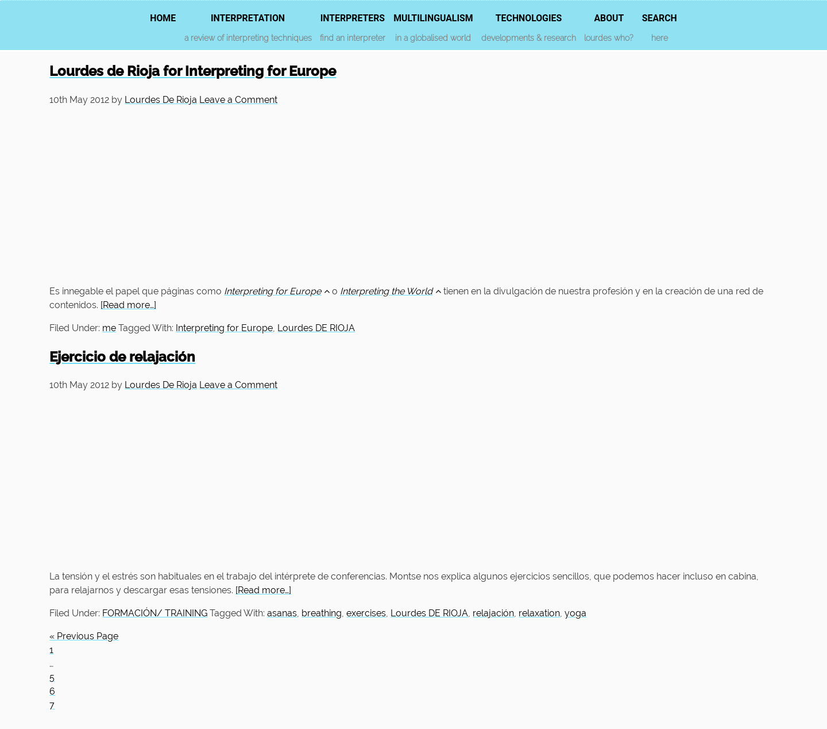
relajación (493, 613)
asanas (282, 613)
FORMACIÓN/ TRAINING (154, 613)
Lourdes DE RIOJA (316, 328)
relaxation (539, 613)
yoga (575, 613)
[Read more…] (128, 305)
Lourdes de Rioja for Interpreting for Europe (192, 71)
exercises (366, 613)
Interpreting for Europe (224, 328)
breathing (322, 613)
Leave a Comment (238, 99)
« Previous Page (83, 636)
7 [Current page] (52, 705)
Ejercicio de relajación (122, 356)
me (109, 328)
